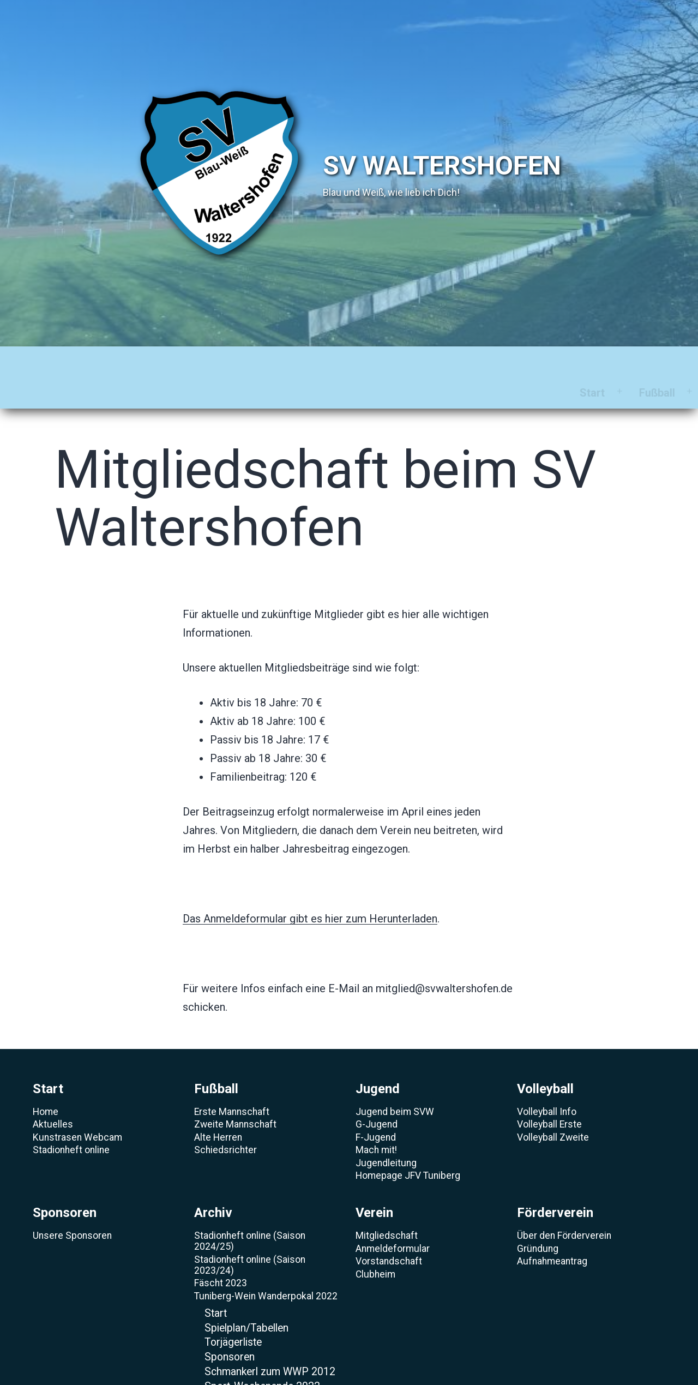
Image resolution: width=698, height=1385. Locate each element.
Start (67, 361)
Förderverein (590, 361)
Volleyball (280, 361)
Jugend (202, 361)
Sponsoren (365, 361)
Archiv (442, 361)
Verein (508, 361)
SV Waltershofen (442, 165)
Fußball (132, 361)
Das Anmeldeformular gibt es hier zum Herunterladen (310, 887)
